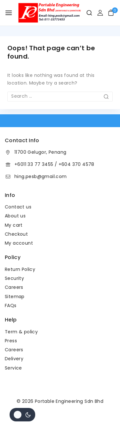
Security (14, 278)
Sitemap (15, 296)
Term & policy (21, 332)
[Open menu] (8, 13)
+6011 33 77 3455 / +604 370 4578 (54, 164)
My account (19, 243)
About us (15, 216)
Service (13, 368)
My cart (14, 225)
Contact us (18, 207)
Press (11, 340)
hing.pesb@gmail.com (40, 176)
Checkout (16, 234)
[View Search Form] (86, 13)
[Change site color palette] (22, 414)
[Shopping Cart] (113, 13)
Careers (14, 287)
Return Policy (20, 269)
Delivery (14, 358)
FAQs (11, 305)
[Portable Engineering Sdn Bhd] (49, 13)
